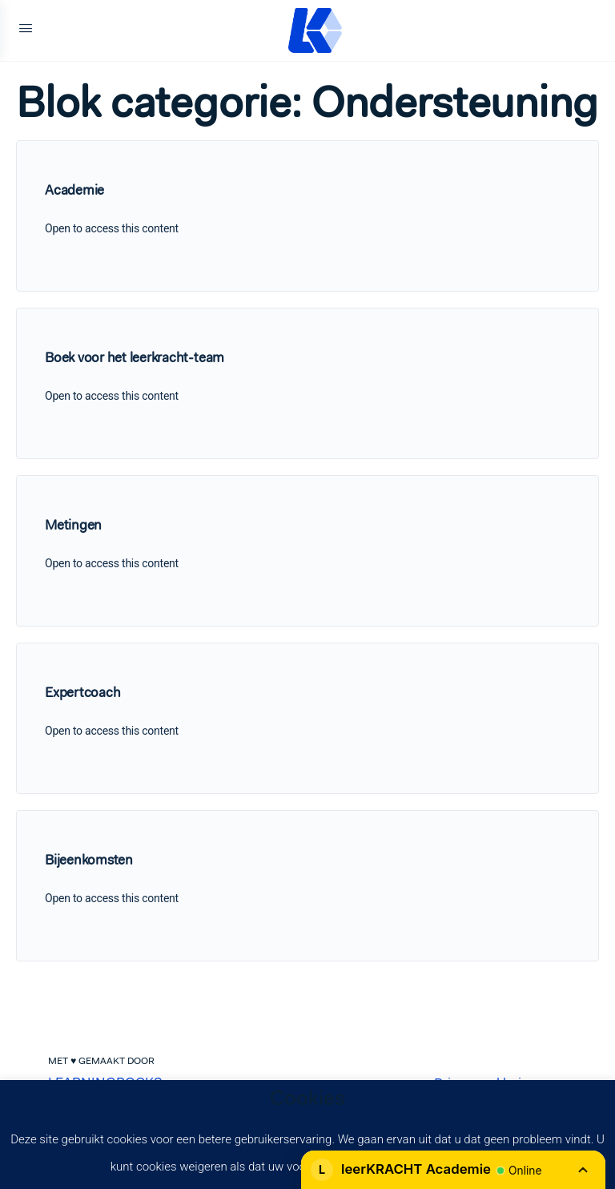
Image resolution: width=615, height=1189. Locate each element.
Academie (74, 190)
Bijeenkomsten (89, 860)
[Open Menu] (25, 30)
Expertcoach (82, 692)
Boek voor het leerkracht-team (134, 357)
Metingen (73, 525)
